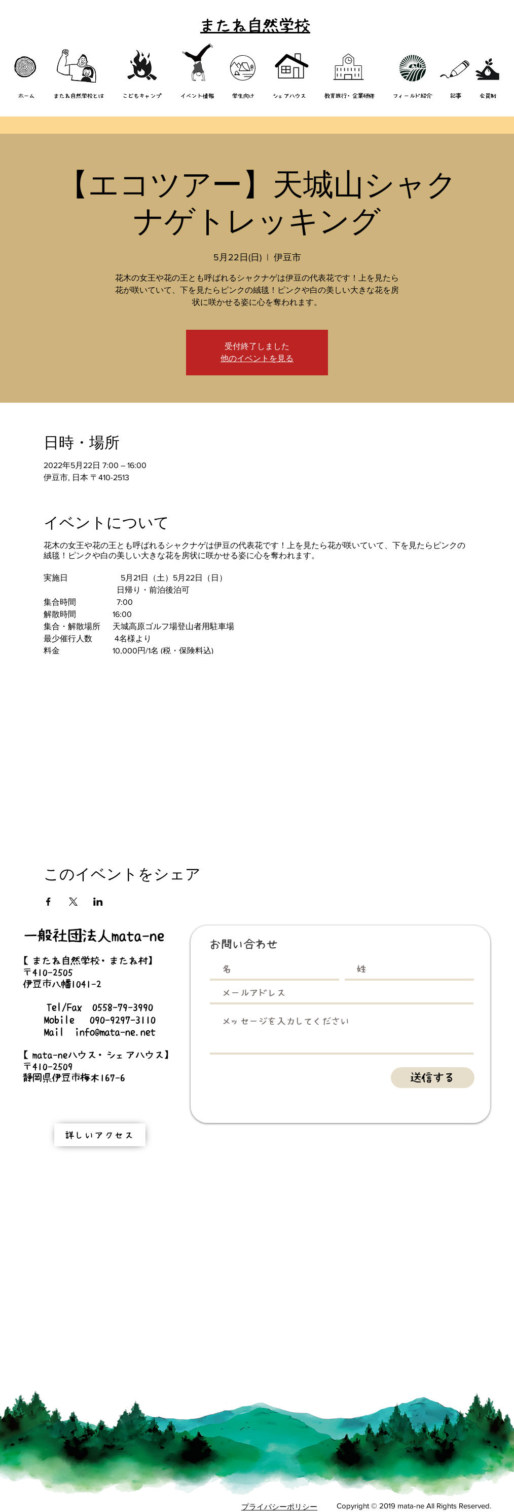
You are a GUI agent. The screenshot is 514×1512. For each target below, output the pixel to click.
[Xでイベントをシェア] (73, 902)
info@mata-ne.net (115, 1032)
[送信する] (432, 1077)
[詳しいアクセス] (99, 1134)
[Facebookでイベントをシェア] (48, 902)
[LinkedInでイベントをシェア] (98, 902)
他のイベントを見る (257, 358)
